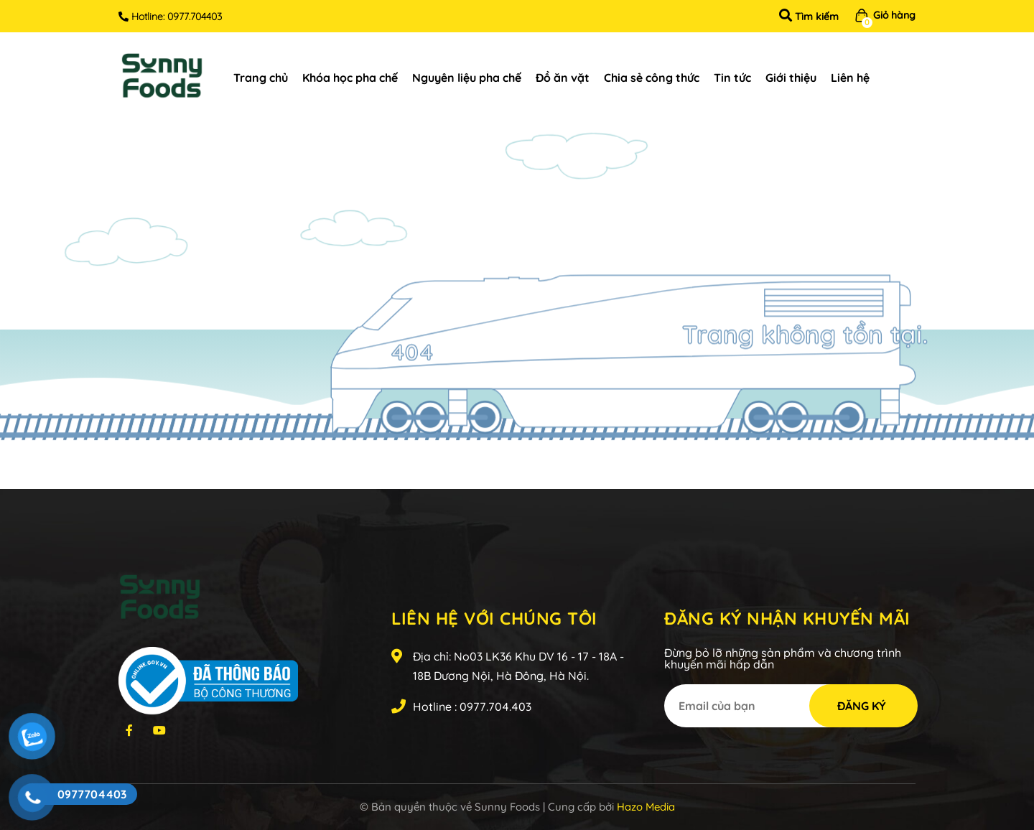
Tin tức (732, 77)
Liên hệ (850, 77)
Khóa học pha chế (350, 77)
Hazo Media (646, 806)
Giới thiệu (790, 77)
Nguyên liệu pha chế (466, 77)
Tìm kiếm (809, 16)
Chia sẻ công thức (651, 77)
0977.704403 (194, 16)
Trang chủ (260, 77)
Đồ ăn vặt (563, 77)
